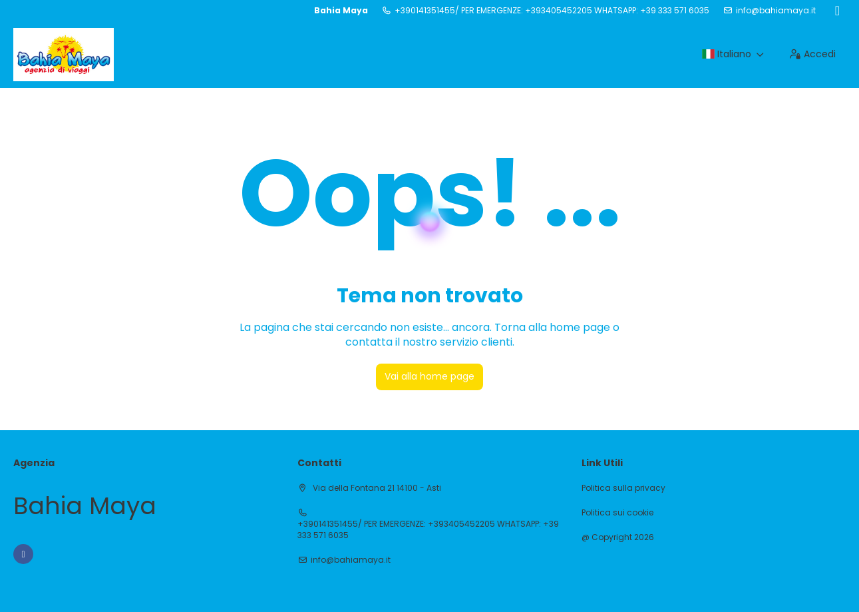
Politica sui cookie (617, 512)
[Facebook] (837, 10)
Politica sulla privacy (623, 488)
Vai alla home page (429, 376)
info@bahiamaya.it (776, 10)
